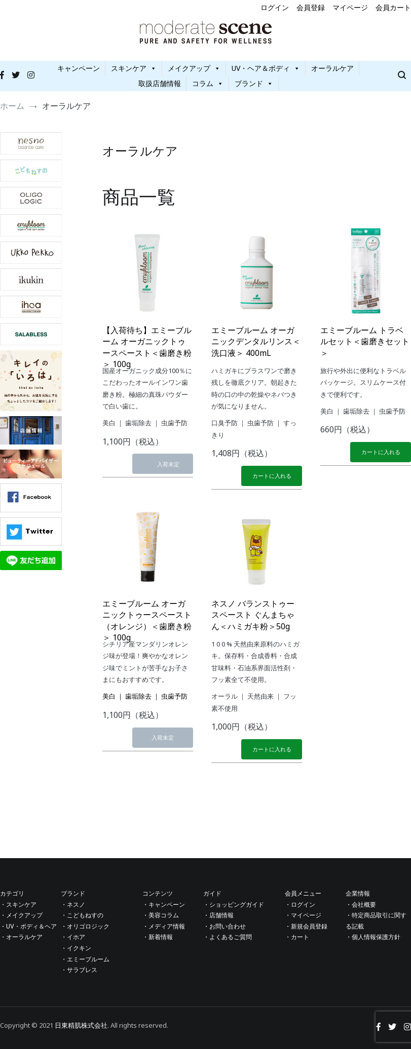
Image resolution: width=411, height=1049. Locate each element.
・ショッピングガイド (233, 904)
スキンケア (134, 68)
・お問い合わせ (224, 926)
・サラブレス (79, 970)
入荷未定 (168, 464)
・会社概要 (361, 904)
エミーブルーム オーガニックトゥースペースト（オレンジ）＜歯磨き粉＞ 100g (147, 620)
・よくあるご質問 (227, 937)
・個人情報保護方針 (373, 937)
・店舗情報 (218, 915)
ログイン (274, 7)
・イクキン (76, 948)
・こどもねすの (82, 915)
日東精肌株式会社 (81, 1025)
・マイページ (303, 915)
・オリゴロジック (85, 926)
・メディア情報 (163, 926)
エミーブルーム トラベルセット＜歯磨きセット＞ (364, 341)
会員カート (393, 7)
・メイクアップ (21, 915)
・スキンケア (18, 904)
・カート (297, 937)
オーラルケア (332, 68)
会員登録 (310, 7)
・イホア (73, 937)
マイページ (350, 7)
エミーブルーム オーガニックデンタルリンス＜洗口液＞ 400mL (256, 341)
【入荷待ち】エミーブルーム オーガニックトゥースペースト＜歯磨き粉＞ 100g (147, 347)
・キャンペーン (163, 904)
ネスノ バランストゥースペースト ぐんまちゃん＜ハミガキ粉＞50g (252, 615)
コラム (207, 83)
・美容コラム (160, 915)
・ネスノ (73, 904)
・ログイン (300, 904)
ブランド (254, 83)
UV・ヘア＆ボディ (266, 68)
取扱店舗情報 (159, 83)
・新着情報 (157, 937)
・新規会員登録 (306, 926)
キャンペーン (78, 68)
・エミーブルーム (85, 959)
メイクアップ (194, 68)
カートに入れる (271, 475)
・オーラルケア (21, 937)
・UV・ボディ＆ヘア (28, 926)
